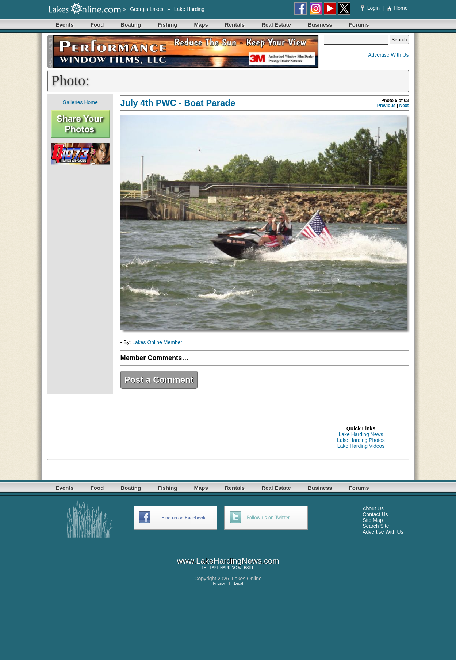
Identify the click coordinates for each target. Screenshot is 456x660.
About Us (373, 508)
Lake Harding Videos (361, 446)
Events (65, 25)
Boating (130, 25)
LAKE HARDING (223, 568)
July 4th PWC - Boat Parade (177, 103)
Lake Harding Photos (361, 440)
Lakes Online (247, 578)
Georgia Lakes (146, 9)
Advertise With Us (388, 55)
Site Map (373, 520)
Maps (201, 25)
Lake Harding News (360, 434)
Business (320, 25)
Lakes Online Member (157, 342)
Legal (238, 583)
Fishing (167, 25)
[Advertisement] (80, 279)
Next (404, 105)
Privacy (219, 583)
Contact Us (375, 514)
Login (371, 8)
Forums (359, 25)
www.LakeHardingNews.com (228, 560)
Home (397, 8)
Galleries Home (79, 102)
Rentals (235, 25)
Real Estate (276, 25)
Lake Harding (189, 9)
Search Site (376, 526)
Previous (386, 105)
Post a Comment (158, 380)
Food (97, 25)
